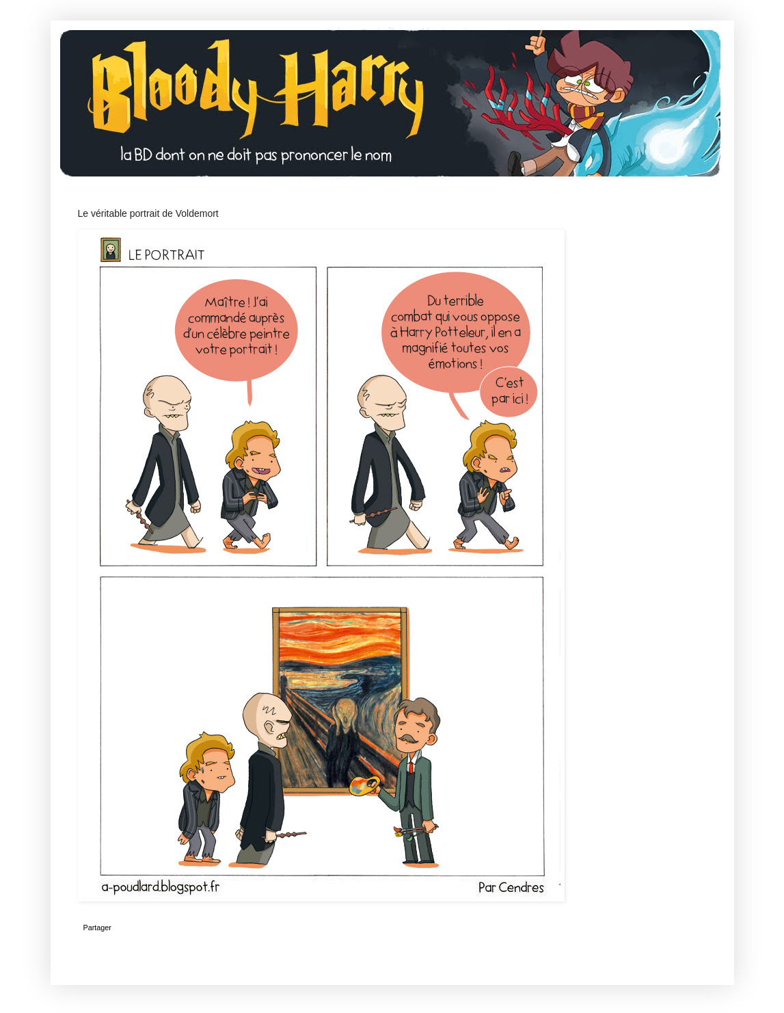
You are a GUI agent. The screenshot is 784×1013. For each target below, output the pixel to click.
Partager (97, 927)
